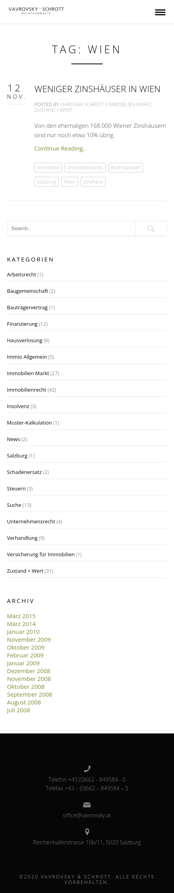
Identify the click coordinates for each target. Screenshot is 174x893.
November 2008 (29, 678)
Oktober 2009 (26, 647)
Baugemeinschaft (27, 290)
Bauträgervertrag (27, 307)
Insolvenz (18, 406)
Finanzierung (22, 323)
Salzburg (46, 181)
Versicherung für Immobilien (41, 554)
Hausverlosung (24, 340)
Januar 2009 (23, 663)
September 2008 (29, 694)
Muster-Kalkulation (29, 422)
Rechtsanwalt (126, 167)
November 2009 (29, 639)
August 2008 (24, 702)
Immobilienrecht (26, 389)
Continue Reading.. (60, 148)
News (13, 439)
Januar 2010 (23, 631)
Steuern (16, 488)
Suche (14, 504)
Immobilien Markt (130, 104)
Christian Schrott (82, 104)
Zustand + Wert (53, 110)
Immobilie (48, 167)
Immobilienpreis (85, 167)
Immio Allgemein (27, 356)
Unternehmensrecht (31, 521)
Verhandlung (22, 537)
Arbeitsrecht (21, 274)
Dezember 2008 (29, 671)
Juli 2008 (18, 710)
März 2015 (21, 616)
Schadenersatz (24, 472)
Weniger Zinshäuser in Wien (97, 89)
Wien (69, 181)
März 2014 (21, 624)
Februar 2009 (25, 655)
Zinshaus (93, 181)
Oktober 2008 (26, 686)
